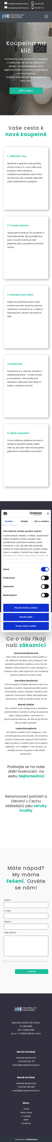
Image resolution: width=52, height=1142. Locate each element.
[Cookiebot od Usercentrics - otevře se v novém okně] (31, 513)
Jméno (7, 900)
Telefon (7, 921)
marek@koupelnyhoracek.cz (18, 4)
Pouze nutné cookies (26, 626)
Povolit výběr (25, 617)
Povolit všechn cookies (26, 608)
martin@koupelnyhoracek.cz (18, 8)
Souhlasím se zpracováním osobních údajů (27, 961)
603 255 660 (39, 4)
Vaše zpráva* (10, 932)
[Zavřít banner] (48, 514)
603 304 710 (39, 8)
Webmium (32, 1139)
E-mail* (7, 910)
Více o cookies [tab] (41, 521)
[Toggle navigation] (46, 16)
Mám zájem (26, 90)
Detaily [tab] (24, 521)
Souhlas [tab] (9, 521)
